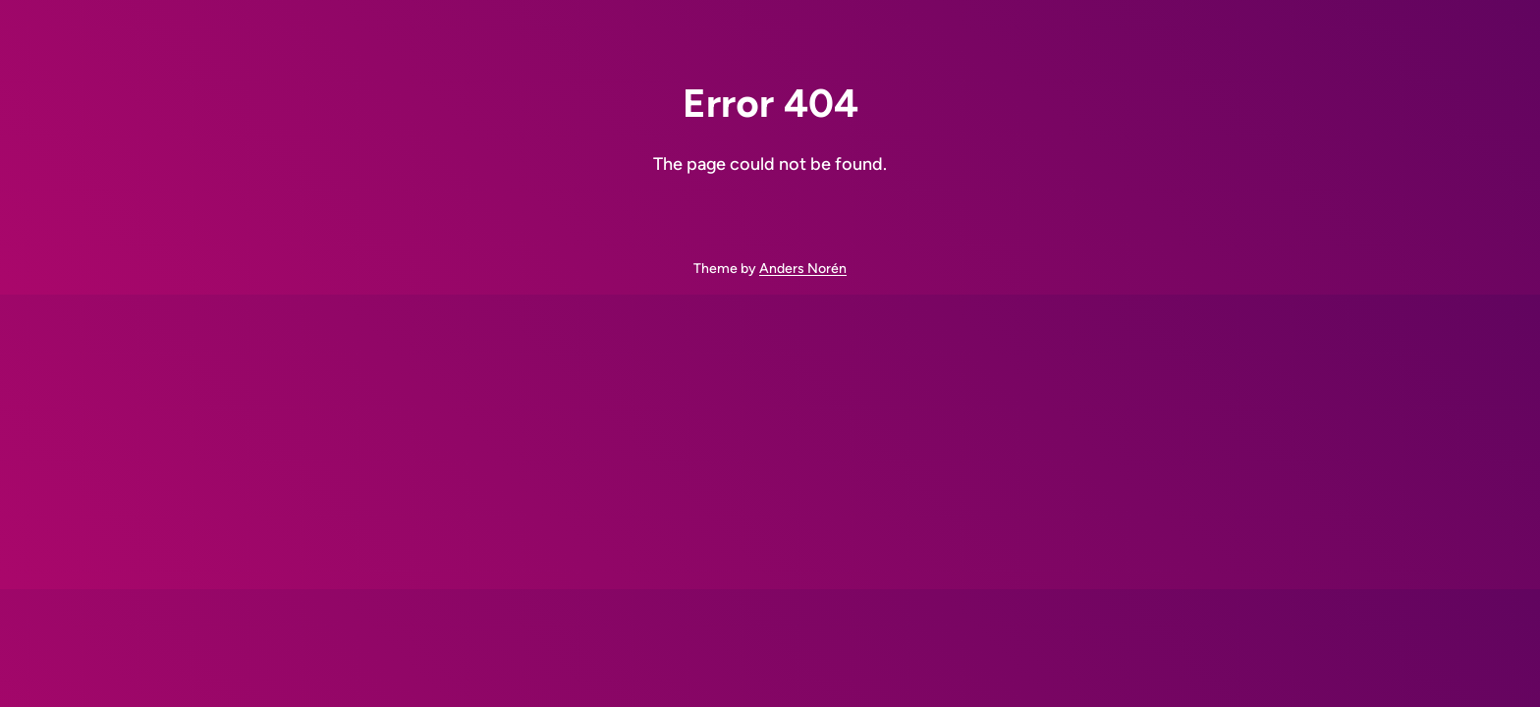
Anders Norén (803, 268)
